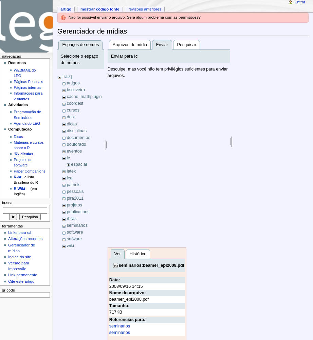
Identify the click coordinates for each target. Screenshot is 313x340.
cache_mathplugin (84, 96)
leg (70, 178)
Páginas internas (27, 87)
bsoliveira (76, 89)
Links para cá (19, 233)
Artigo (65, 9)
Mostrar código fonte (99, 9)
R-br (17, 177)
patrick (73, 184)
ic (68, 158)
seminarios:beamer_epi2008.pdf (151, 265)
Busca (7, 203)
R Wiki (19, 188)
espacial (79, 164)
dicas (72, 124)
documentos (78, 137)
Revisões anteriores (144, 9)
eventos (74, 151)
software (75, 232)
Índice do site (19, 257)
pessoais (75, 191)
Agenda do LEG (27, 123)
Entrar (300, 2)
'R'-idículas (23, 154)
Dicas (18, 137)
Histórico (138, 254)
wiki (70, 245)
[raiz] (67, 76)
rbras (72, 218)
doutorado (76, 144)
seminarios (77, 225)
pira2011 (75, 198)
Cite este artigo (21, 281)
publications (78, 211)
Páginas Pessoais (28, 82)
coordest (75, 103)
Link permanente (22, 275)
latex (71, 171)
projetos (74, 205)
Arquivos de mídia (130, 44)
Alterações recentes (25, 239)
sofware (74, 239)
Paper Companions (29, 171)
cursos (73, 110)
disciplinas (77, 130)
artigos (73, 83)
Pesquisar (186, 44)
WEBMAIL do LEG (25, 73)
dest (71, 117)
